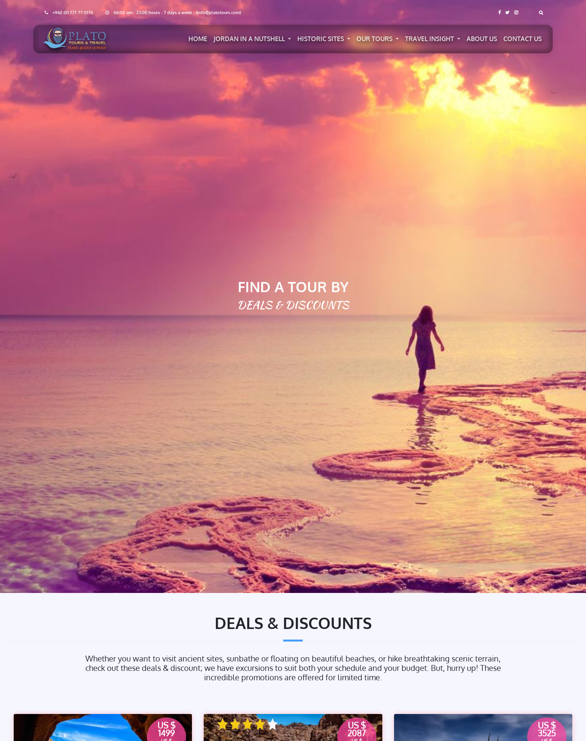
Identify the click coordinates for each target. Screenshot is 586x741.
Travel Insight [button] (430, 39)
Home (197, 39)
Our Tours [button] (375, 39)
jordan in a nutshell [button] (249, 39)
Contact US (522, 39)
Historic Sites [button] (321, 39)
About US (482, 39)
